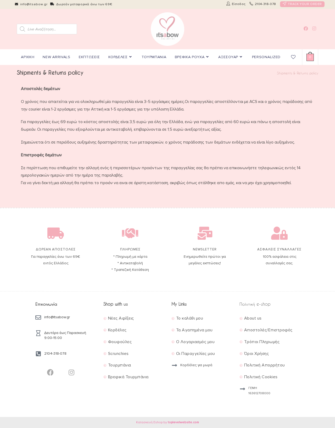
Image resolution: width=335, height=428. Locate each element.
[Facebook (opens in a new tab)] (306, 28)
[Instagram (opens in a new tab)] (314, 28)
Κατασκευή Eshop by (167, 422)
